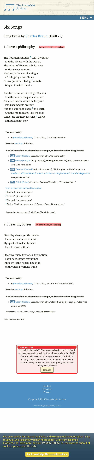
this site (32, 446)
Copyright (47, 389)
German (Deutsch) (24, 169)
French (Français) (23, 160)
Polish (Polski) (22, 182)
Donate (47, 369)
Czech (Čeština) (22, 155)
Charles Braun (36, 36)
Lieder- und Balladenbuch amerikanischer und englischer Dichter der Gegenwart (50, 173)
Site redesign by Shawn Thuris (47, 405)
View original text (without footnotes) (23, 188)
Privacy (47, 392)
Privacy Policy (50, 442)
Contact (47, 386)
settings (19, 143)
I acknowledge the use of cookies (47, 454)
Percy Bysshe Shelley (23, 137)
